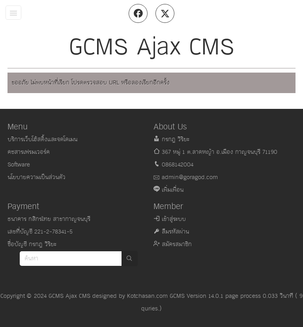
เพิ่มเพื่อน (172, 190)
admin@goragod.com (190, 177)
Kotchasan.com (147, 296)
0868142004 (177, 165)
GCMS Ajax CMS (69, 296)
